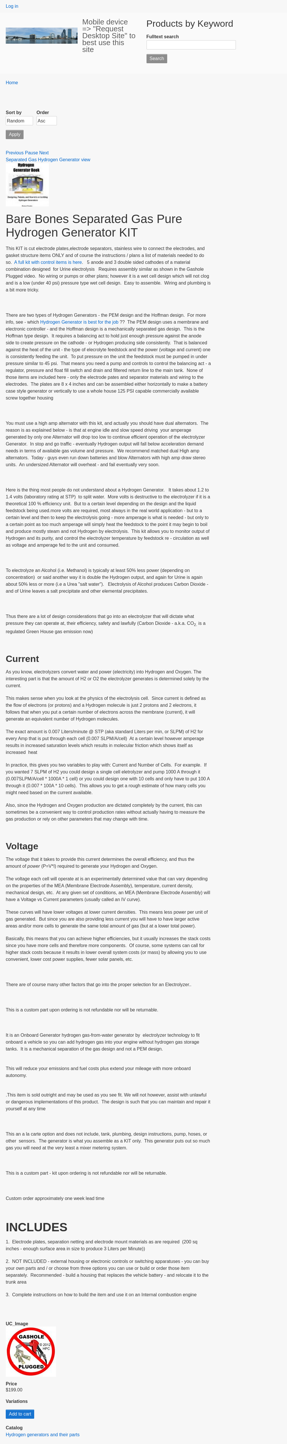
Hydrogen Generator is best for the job (79, 322)
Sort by (14, 112)
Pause (31, 152)
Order (42, 112)
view (85, 159)
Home (12, 82)
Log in (12, 6)
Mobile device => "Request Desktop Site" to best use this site (109, 36)
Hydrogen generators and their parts (43, 1434)
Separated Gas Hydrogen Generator (43, 159)
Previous (15, 152)
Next (44, 152)
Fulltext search (163, 36)
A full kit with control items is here (48, 262)
